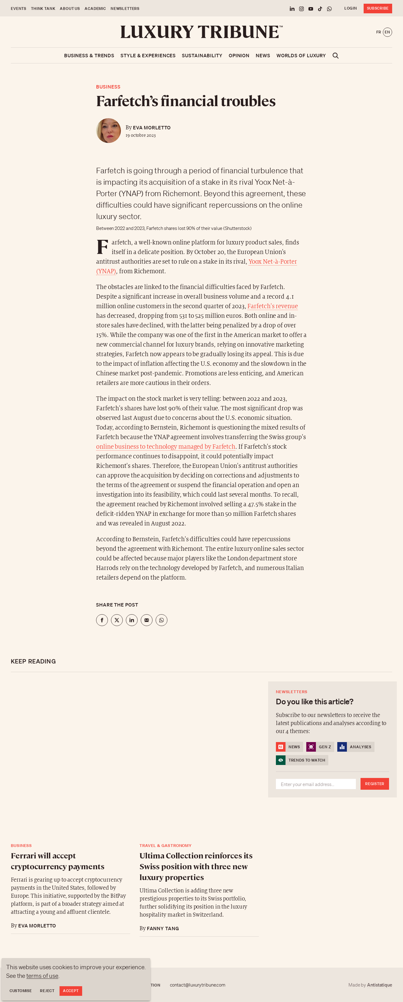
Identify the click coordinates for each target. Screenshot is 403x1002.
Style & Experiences (148, 55)
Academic (95, 8)
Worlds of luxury (301, 55)
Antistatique (379, 985)
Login (350, 8)
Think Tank (43, 8)
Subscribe (378, 8)
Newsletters (125, 8)
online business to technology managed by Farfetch (165, 447)
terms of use (42, 975)
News (263, 55)
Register (374, 783)
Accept (71, 990)
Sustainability (202, 55)
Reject (47, 990)
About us (70, 8)
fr (378, 32)
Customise (21, 990)
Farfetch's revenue (272, 306)
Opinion (239, 55)
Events (18, 8)
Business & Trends (89, 55)
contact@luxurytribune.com (198, 985)
